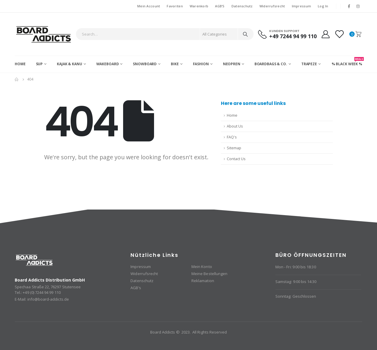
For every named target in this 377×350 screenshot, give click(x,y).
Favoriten (175, 6)
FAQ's (232, 137)
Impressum (301, 6)
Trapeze (309, 63)
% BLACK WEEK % (347, 61)
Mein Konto (201, 266)
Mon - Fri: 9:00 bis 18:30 (295, 266)
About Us (235, 126)
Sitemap (234, 147)
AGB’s (135, 287)
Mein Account (148, 6)
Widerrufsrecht (272, 6)
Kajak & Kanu (69, 63)
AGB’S (219, 6)
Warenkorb (199, 6)
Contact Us (236, 158)
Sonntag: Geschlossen (295, 296)
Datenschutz (242, 6)
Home (20, 63)
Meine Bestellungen (209, 273)
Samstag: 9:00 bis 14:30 (296, 281)
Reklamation (202, 280)
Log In (323, 6)
